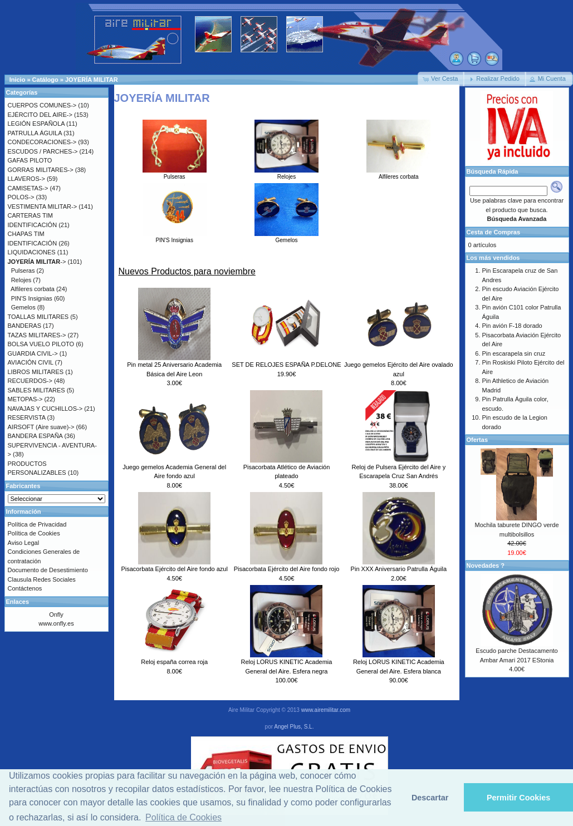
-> (37, 261)
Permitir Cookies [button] (518, 797)
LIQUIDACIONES (32, 252)
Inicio (17, 79)
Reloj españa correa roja (174, 661)
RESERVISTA (27, 417)
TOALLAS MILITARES (38, 316)
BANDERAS (25, 325)
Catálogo (45, 79)
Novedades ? (486, 565)
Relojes (286, 174)
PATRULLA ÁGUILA (35, 133)
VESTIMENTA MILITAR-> (42, 206)
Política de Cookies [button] (183, 817)
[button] (441, 79)
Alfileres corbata (398, 174)
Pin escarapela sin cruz (514, 353)
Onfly (56, 614)
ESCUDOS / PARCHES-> (43, 151)
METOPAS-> (25, 399)
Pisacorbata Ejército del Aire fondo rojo (287, 569)
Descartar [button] (430, 797)
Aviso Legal (24, 542)
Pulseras (175, 174)
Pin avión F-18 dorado (512, 325)
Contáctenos (25, 588)
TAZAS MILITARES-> (37, 335)
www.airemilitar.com (325, 710)
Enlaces (18, 601)
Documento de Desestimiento (48, 570)
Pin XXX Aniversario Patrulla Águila (399, 569)
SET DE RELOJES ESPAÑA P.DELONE (286, 364)
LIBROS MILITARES (36, 371)
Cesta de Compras (494, 232)
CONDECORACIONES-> (42, 142)
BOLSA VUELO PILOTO (41, 344)
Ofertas (477, 439)
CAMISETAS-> (28, 188)
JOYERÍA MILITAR (91, 79)
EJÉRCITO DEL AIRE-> (40, 114)
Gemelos (286, 237)
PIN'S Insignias (175, 237)
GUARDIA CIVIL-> (33, 353)
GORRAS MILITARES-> (41, 169)
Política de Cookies (34, 533)
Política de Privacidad (37, 524)
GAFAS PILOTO (30, 160)
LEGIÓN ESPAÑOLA (36, 123)
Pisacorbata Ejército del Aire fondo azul (174, 569)
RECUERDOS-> (30, 380)
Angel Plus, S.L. (294, 727)
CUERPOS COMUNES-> (42, 105)
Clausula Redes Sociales (42, 579)
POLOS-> (21, 197)
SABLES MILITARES (36, 390)
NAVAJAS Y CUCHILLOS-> (45, 408)
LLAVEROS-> (26, 178)
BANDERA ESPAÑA (35, 435)
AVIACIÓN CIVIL (30, 362)
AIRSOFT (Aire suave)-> (41, 427)
